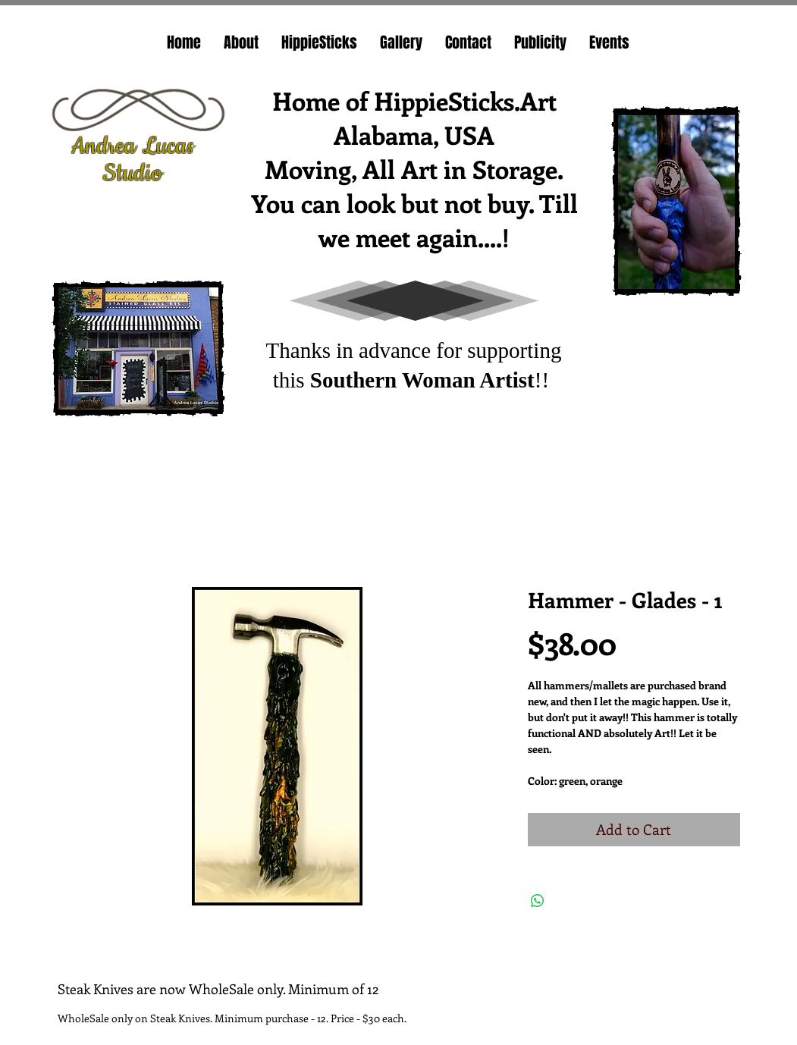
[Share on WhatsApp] (538, 901)
